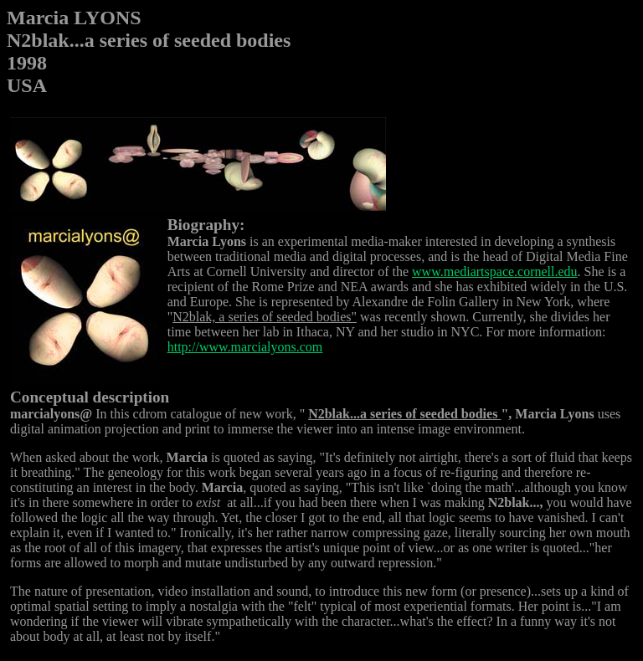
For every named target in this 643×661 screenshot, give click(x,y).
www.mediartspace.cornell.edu (495, 271)
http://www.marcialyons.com (245, 347)
